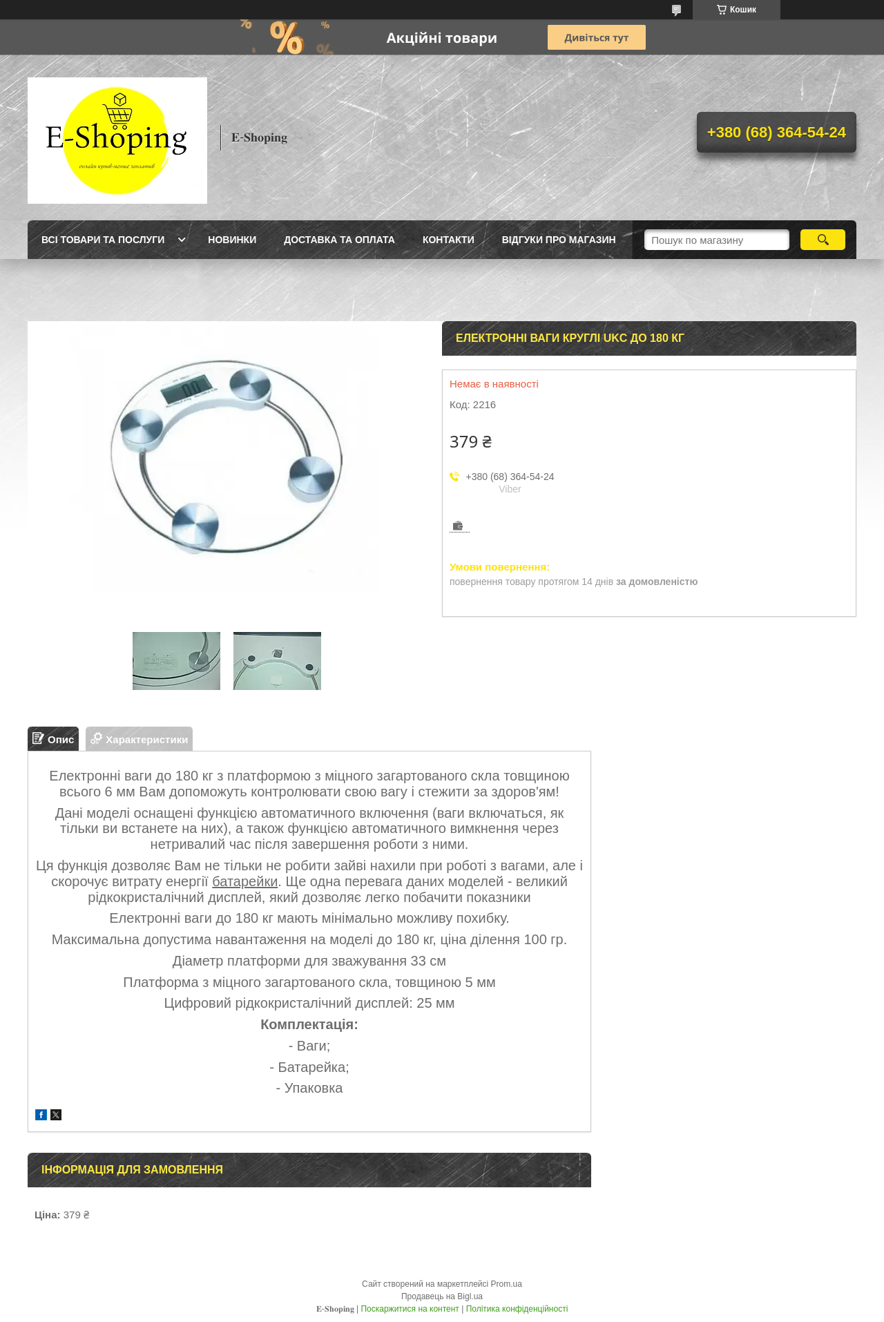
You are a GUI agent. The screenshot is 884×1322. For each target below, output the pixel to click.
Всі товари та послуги (102, 239)
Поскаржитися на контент (410, 1309)
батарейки (245, 881)
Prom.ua (506, 1284)
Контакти (448, 239)
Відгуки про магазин (559, 239)
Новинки (232, 239)
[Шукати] (822, 239)
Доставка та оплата (339, 239)
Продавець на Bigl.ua (442, 1296)
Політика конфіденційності (517, 1309)
